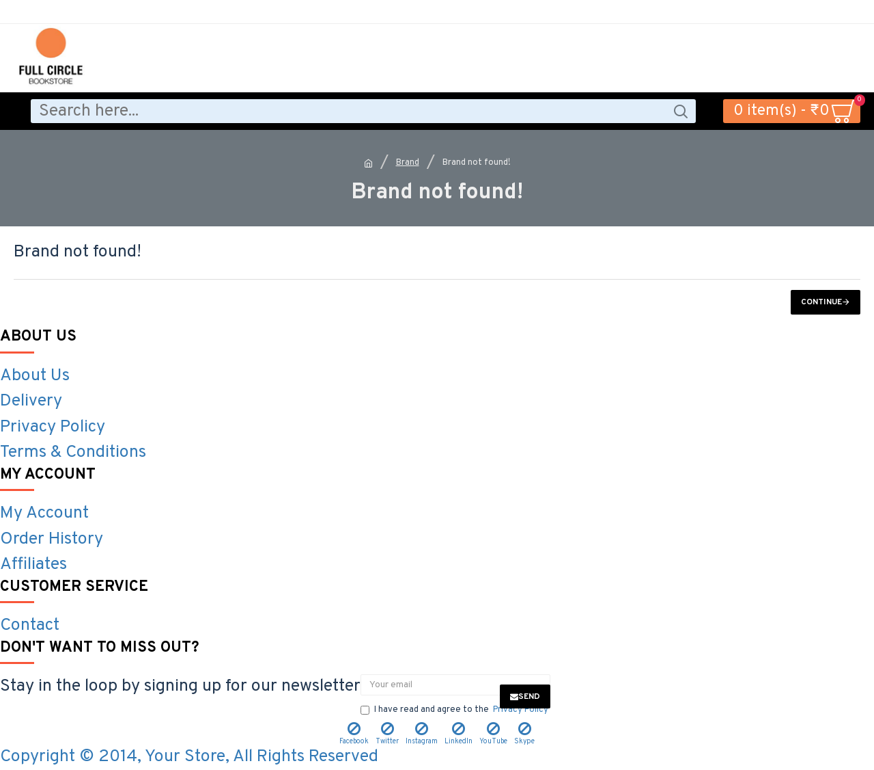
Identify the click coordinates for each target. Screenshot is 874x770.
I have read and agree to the (455, 710)
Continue (821, 302)
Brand (407, 162)
